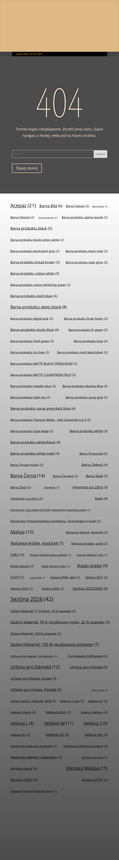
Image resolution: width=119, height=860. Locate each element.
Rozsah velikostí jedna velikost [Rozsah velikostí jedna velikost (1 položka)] (50, 555)
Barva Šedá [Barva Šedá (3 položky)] (97, 476)
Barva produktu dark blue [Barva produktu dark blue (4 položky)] (33, 295)
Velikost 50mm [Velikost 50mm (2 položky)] (23, 712)
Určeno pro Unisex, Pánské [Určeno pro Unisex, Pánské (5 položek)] (36, 689)
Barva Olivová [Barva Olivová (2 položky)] (22, 217)
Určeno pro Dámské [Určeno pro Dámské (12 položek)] (35, 667)
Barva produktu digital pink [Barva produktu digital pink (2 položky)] (31, 319)
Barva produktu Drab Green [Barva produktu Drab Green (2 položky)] (86, 319)
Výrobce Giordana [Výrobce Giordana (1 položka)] (95, 757)
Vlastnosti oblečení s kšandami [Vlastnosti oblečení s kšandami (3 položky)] (36, 757)
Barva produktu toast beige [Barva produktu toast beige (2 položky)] (31, 431)
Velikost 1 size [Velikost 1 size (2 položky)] (72, 701)
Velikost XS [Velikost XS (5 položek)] (57, 734)
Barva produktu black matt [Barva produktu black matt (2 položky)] (87, 251)
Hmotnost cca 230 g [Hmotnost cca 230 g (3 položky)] (90, 487)
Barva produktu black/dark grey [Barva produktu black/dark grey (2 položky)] (34, 251)
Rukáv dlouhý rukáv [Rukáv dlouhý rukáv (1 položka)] (55, 566)
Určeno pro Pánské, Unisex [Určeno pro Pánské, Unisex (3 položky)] (33, 678)
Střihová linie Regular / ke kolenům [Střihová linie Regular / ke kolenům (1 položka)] (33, 656)
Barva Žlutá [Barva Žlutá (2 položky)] (20, 487)
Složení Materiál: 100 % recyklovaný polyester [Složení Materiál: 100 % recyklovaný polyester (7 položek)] (54, 645)
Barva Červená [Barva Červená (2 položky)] (65, 476)
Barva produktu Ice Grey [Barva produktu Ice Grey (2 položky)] (29, 352)
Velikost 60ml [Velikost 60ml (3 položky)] (58, 712)
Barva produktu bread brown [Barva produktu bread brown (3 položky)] (35, 262)
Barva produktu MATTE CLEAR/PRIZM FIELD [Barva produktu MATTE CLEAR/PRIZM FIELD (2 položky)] (43, 375)
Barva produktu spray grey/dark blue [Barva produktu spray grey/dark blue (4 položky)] (42, 408)
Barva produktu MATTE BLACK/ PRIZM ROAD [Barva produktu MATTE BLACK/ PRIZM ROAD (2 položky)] (43, 364)
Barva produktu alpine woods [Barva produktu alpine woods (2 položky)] (85, 217)
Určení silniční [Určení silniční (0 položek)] (99, 690)
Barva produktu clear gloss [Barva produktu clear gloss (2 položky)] (87, 262)
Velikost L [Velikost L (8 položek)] (22, 723)
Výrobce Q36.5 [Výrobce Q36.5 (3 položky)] (23, 780)
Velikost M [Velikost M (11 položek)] (58, 723)
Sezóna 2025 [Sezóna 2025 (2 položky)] (53, 589)
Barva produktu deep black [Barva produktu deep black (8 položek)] (38, 307)
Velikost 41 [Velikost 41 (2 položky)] (98, 701)
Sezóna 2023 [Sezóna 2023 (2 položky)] (21, 589)
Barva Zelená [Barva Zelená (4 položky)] (95, 464)
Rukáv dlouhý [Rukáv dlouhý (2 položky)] (22, 566)
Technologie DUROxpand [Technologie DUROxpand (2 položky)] (88, 656)
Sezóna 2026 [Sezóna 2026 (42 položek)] (31, 599)
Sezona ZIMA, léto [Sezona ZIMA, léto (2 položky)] (65, 577)
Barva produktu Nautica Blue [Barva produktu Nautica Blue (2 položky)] (85, 386)
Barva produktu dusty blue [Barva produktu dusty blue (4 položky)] (34, 329)
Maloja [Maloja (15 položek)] (22, 532)
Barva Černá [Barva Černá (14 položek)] (27, 475)
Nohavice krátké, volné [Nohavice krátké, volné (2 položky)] (89, 544)
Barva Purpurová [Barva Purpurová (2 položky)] (93, 454)
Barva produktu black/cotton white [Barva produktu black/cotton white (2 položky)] (37, 240)
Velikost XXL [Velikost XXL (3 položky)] (96, 735)
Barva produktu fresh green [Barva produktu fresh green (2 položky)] (32, 341)
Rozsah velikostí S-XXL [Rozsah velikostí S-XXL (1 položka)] (92, 555)
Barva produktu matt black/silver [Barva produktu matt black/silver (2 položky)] (82, 352)
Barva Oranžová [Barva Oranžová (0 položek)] (48, 218)
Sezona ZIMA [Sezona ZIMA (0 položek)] (37, 578)
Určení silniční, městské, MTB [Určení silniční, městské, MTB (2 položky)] (33, 701)
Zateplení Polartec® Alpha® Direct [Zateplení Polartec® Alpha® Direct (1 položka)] (33, 791)
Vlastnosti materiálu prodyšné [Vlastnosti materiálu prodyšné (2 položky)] (33, 746)
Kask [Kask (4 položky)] (101, 498)
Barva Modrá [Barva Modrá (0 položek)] (100, 207)
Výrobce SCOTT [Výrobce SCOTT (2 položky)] (95, 780)
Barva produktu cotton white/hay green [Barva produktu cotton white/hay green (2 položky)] (40, 285)
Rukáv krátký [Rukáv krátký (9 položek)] (92, 565)
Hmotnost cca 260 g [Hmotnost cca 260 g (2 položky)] (26, 499)
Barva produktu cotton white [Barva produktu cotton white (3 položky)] (34, 273)
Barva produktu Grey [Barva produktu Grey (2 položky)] (91, 341)
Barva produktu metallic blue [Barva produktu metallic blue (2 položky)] (33, 386)
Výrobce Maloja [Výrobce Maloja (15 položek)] (87, 768)
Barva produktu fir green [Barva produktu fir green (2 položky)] (88, 330)
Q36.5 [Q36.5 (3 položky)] (17, 555)
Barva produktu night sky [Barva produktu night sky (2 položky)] (30, 397)
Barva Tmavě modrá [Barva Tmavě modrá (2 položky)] (26, 465)
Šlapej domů (27, 168)
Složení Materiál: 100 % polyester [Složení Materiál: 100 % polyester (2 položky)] (35, 634)
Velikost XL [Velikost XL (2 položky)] (20, 735)
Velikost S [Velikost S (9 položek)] (96, 723)
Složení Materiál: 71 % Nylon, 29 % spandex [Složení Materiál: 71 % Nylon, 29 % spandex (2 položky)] (43, 611)
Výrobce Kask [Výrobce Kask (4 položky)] (23, 768)
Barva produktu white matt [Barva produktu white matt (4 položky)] (34, 453)
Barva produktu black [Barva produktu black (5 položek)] (31, 228)
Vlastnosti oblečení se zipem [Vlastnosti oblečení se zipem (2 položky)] (86, 746)
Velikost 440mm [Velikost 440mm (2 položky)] (94, 712)
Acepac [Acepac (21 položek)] (23, 205)
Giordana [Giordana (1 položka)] (51, 487)
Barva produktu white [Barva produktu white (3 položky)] (89, 431)
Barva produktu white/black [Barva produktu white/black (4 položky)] (35, 442)
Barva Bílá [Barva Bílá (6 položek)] (50, 206)
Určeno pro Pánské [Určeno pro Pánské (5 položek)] (89, 667)
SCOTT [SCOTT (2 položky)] (17, 577)
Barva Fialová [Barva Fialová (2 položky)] (77, 206)
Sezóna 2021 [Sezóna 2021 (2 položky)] (96, 577)
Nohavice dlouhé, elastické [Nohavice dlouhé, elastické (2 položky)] (87, 532)
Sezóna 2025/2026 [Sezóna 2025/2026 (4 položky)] (90, 588)
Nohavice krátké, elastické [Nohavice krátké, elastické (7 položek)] (36, 543)
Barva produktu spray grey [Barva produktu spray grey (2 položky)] (87, 397)
